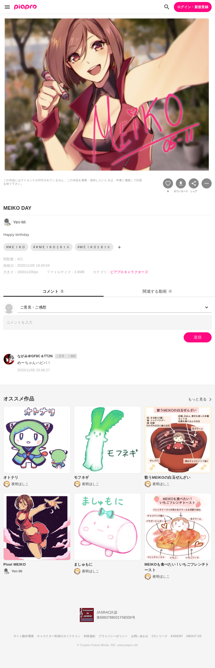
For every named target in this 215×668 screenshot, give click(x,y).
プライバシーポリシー (113, 636)
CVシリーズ (159, 636)
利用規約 (89, 636)
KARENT (177, 636)
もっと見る (200, 399)
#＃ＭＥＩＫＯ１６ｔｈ (51, 247)
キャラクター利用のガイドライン (58, 636)
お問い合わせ (139, 636)
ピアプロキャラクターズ (129, 272)
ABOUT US (194, 636)
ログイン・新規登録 (192, 7)
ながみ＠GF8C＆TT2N (35, 356)
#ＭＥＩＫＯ (15, 247)
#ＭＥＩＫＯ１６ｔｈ (94, 247)
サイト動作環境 (23, 636)
